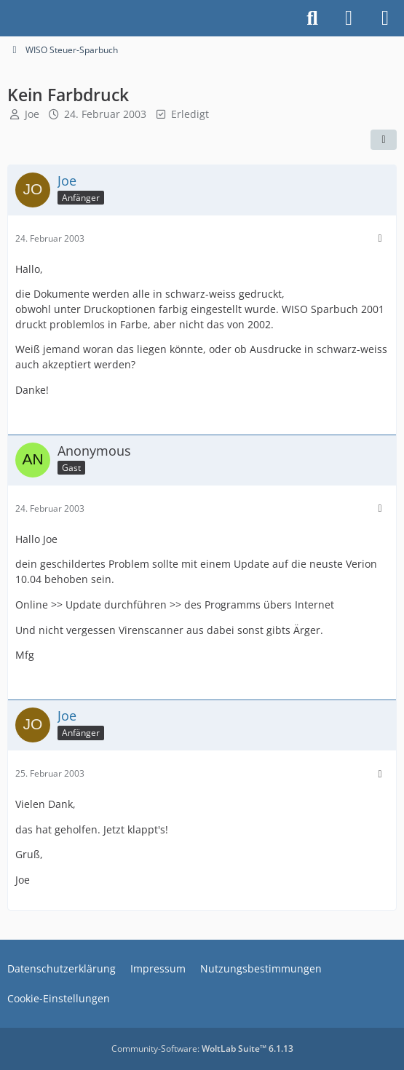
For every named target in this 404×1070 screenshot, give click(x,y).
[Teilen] (384, 140)
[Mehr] (380, 238)
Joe (32, 114)
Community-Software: (202, 1048)
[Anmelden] (348, 18)
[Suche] (312, 18)
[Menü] (385, 18)
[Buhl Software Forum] (7, 18)
